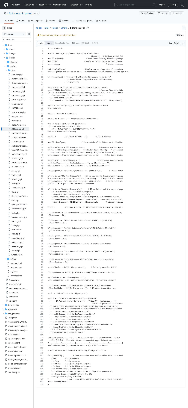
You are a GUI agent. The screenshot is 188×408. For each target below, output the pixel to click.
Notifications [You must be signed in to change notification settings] (147, 13)
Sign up (173, 4)
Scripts (72, 27)
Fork (163, 13)
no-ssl (28, 13)
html (55, 27)
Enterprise (77, 4)
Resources (45, 4)
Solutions (30, 4)
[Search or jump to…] (135, 5)
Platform (17, 4)
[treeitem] (20, 129)
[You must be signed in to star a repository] (177, 13)
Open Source (61, 4)
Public (63, 27)
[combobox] (21, 39)
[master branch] (18, 34)
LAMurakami (15, 13)
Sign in (162, 4)
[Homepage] (6, 5)
